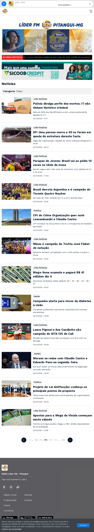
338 (63, 440)
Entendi (83, 525)
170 (41, 440)
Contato (28, 500)
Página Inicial (10, 495)
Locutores (8, 510)
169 (36, 440)
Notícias (28, 495)
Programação (10, 500)
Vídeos (7, 505)
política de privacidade (11, 529)
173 (55, 440)
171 (45, 440)
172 (50, 440)
